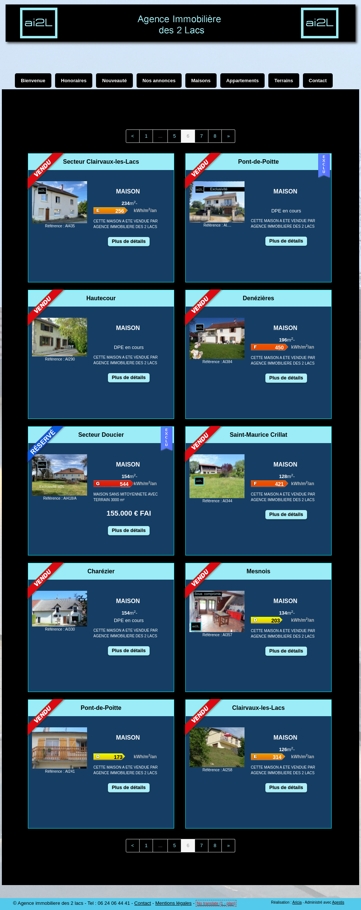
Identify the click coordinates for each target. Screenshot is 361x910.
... (160, 136)
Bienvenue (33, 80)
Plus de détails (129, 241)
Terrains (283, 80)
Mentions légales (173, 903)
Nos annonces (159, 80)
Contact (142, 903)
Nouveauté (114, 80)
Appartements (242, 80)
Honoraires (74, 80)
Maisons (201, 80)
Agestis (338, 902)
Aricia (296, 902)
